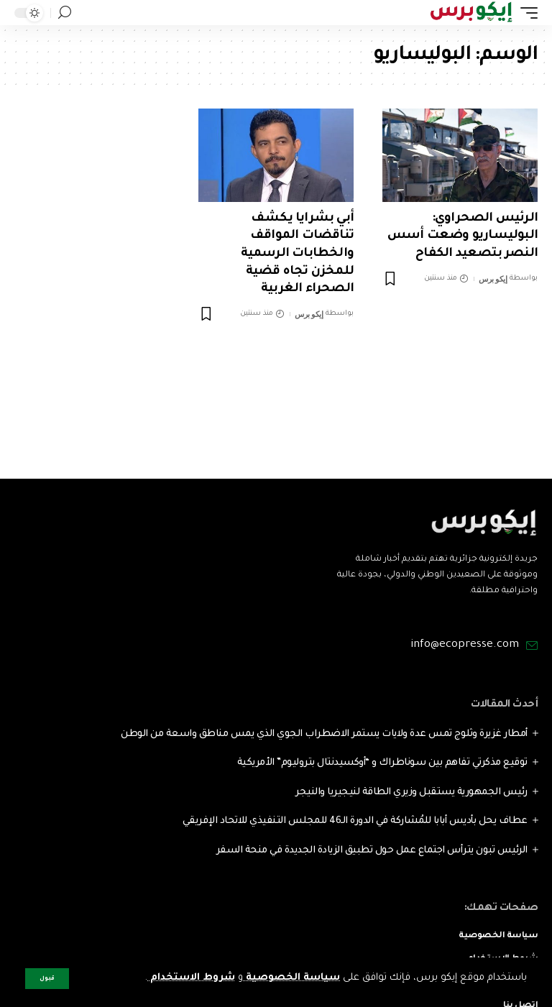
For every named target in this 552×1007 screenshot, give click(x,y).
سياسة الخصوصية (291, 977)
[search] (65, 12)
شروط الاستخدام (191, 977)
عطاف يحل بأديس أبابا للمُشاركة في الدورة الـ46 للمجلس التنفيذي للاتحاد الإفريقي (355, 821)
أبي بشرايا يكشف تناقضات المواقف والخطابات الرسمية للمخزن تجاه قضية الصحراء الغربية (297, 254)
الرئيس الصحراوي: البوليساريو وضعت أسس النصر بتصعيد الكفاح (462, 236)
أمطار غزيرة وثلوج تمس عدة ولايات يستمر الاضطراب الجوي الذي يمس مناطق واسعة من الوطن (324, 734)
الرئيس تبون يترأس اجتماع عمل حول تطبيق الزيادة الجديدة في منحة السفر (372, 850)
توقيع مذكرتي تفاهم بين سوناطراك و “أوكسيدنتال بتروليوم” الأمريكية (382, 763)
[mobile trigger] (525, 12)
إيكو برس (493, 279)
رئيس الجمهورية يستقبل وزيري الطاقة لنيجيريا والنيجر (411, 792)
